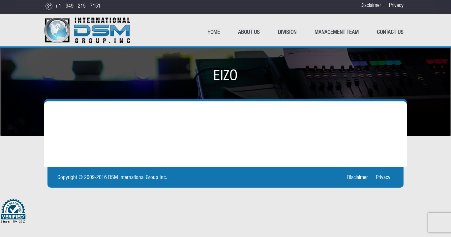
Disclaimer (370, 5)
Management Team (337, 32)
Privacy (396, 5)
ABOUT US (249, 32)
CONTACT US (390, 32)
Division (287, 32)
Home (213, 32)
